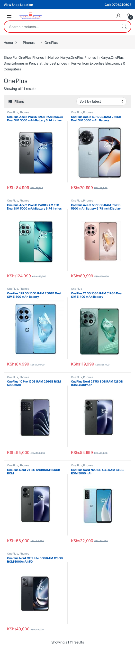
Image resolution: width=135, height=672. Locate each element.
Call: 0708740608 (118, 5)
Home (8, 42)
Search (124, 26)
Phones (28, 42)
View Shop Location (18, 5)
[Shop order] (101, 101)
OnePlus (12, 112)
